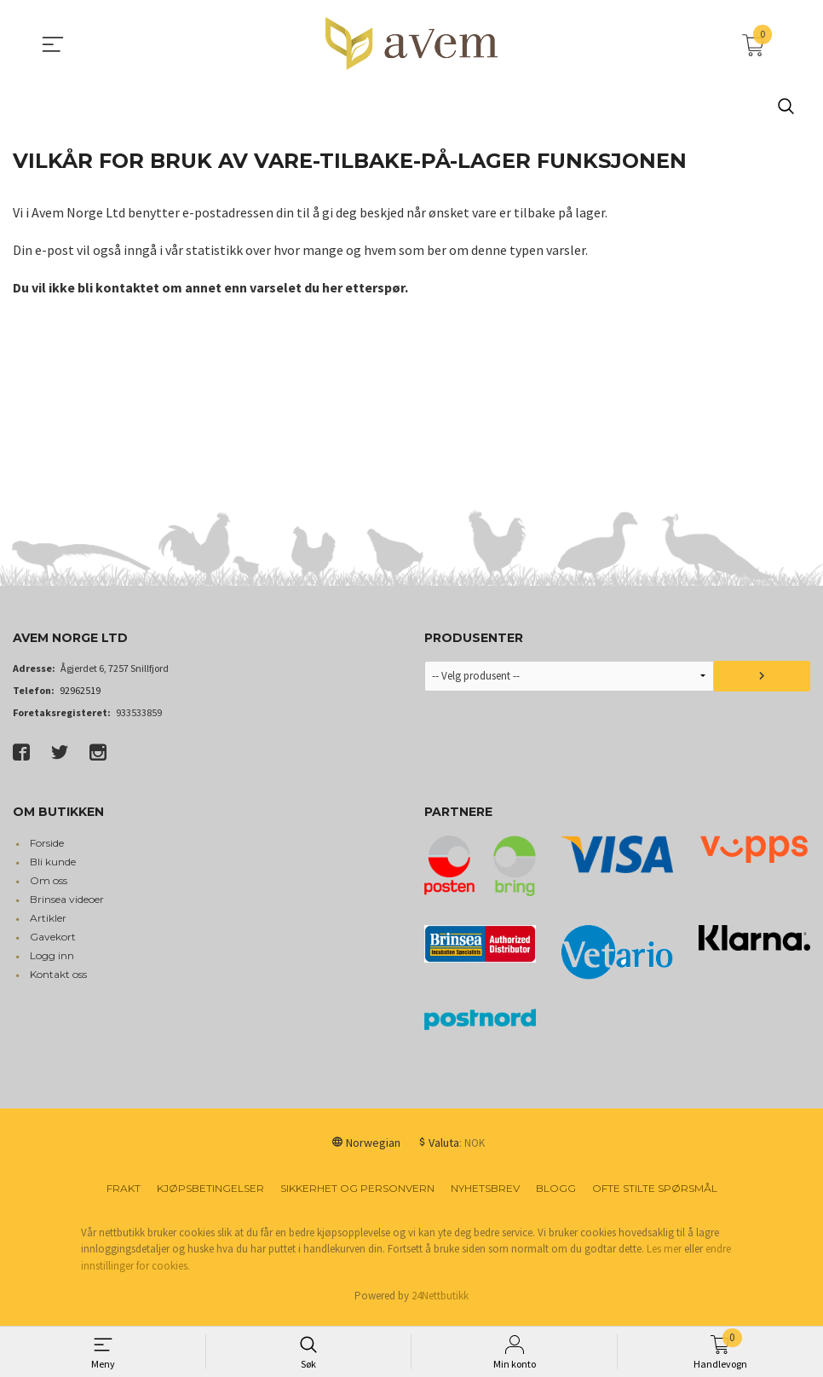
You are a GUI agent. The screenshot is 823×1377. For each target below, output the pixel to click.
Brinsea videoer (67, 906)
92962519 (80, 697)
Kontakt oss (58, 981)
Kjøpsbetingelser (210, 1195)
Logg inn (52, 963)
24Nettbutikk (440, 1303)
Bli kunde (53, 869)
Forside (47, 850)
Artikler (48, 925)
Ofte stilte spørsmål (654, 1195)
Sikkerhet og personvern (357, 1195)
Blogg (556, 1195)
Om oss (48, 888)
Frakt (123, 1195)
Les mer (664, 1256)
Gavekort (53, 944)
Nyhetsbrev (485, 1195)
